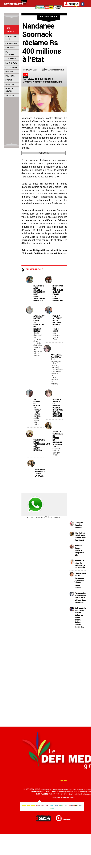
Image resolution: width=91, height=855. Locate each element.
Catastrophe (11, 43)
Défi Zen (9, 71)
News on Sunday (9, 89)
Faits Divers (11, 63)
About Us (9, 95)
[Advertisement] (79, 675)
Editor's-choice (48, 16)
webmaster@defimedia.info (47, 81)
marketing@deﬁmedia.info (66, 791)
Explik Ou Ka (11, 67)
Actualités (10, 58)
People (8, 80)
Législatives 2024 (11, 37)
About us (63, 781)
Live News (10, 47)
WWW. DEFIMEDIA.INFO (41, 79)
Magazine (9, 84)
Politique (10, 76)
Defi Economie (9, 53)
